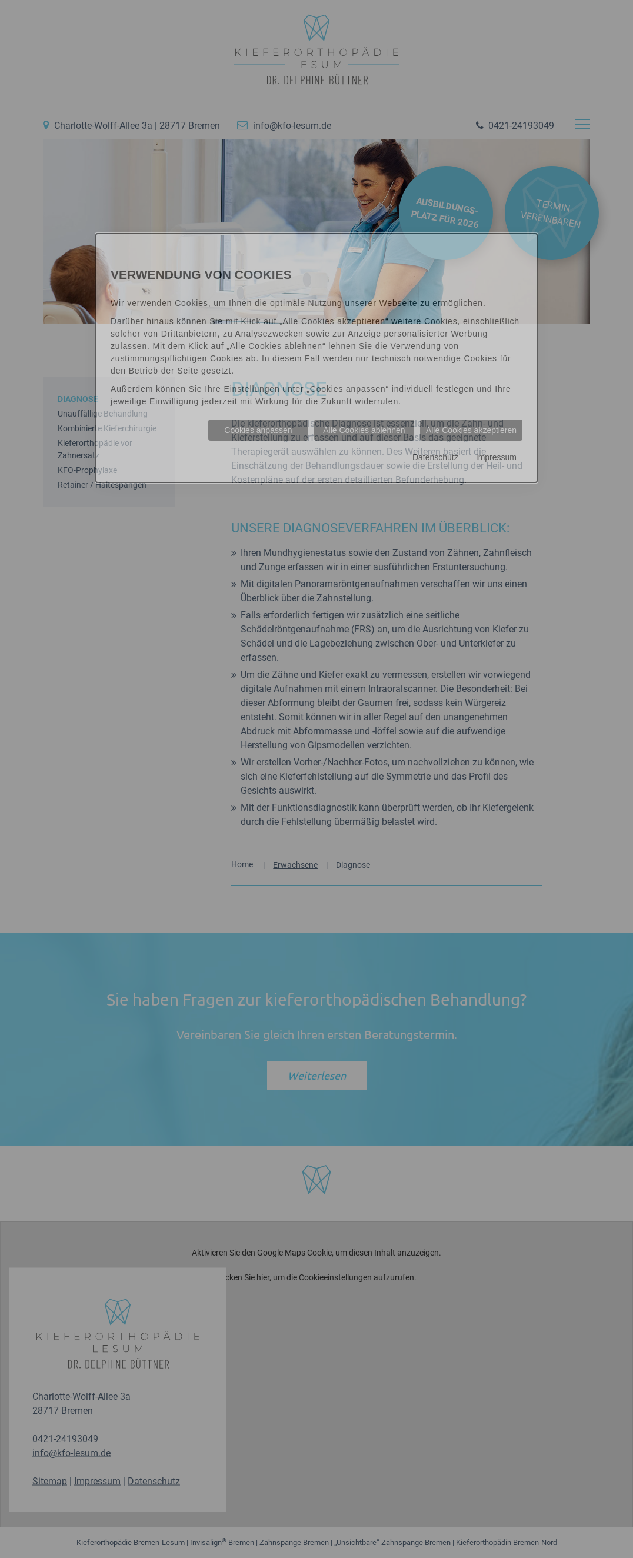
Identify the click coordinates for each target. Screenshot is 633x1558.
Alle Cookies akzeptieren (471, 430)
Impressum (496, 457)
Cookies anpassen (258, 430)
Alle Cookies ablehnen (364, 430)
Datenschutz (435, 457)
